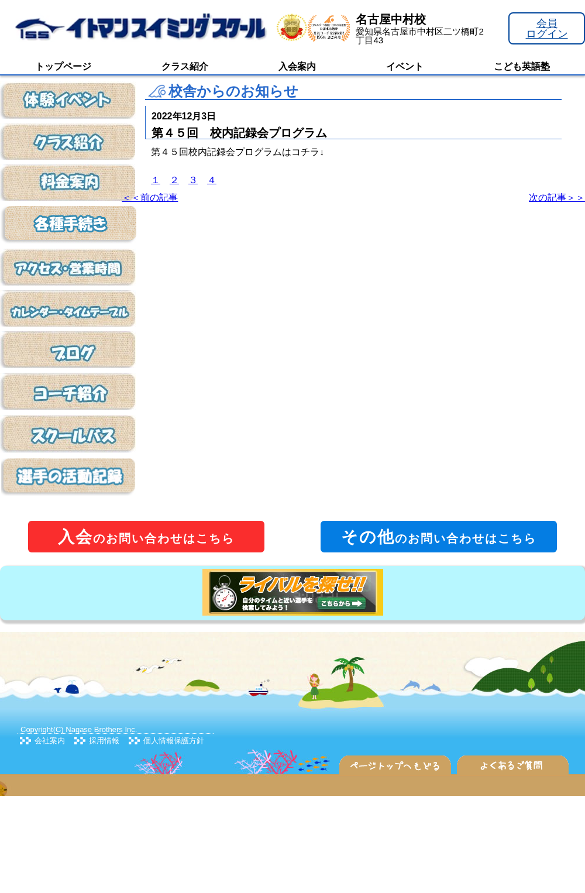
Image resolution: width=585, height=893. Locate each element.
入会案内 (297, 66)
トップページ (63, 66)
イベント (405, 66)
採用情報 (104, 740)
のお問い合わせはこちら (146, 537)
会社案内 (50, 740)
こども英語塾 (522, 66)
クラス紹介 (184, 66)
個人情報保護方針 (173, 740)
